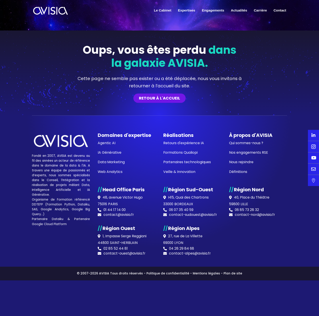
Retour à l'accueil (159, 194)
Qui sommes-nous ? (246, 239)
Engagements (213, 10)
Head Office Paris (124, 286)
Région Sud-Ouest (190, 286)
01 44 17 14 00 (114, 307)
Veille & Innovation (179, 269)
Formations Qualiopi (180, 249)
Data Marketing (111, 259)
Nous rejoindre (241, 259)
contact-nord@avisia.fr (255, 312)
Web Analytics (110, 269)
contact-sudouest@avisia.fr (193, 312)
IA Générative (62, 292)
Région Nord (249, 286)
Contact (280, 10)
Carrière (260, 10)
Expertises (186, 10)
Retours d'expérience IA (183, 239)
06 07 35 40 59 (182, 307)
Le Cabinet (162, 10)
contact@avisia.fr (118, 312)
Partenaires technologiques (187, 259)
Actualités (239, 10)
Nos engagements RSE (248, 249)
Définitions (238, 269)
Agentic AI (106, 239)
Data (64, 287)
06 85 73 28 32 (247, 307)
